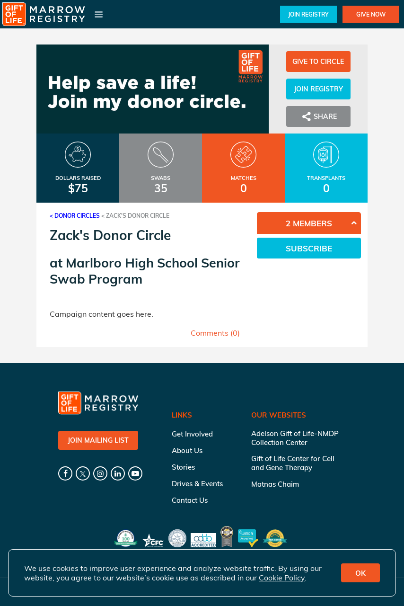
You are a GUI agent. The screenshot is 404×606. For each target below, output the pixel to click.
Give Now (371, 14)
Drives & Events (197, 483)
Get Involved (192, 433)
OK (360, 573)
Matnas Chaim (275, 484)
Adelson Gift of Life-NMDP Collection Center (295, 438)
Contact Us (190, 500)
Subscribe (309, 248)
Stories (183, 467)
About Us (187, 450)
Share (318, 116)
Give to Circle (318, 61)
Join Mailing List (98, 440)
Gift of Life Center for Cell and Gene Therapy (292, 463)
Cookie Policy (282, 577)
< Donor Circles (75, 215)
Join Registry (308, 14)
